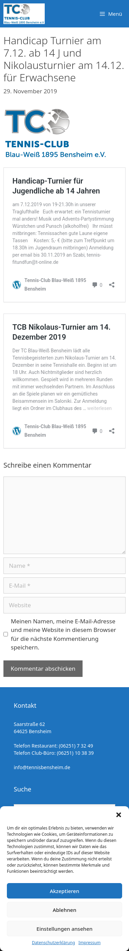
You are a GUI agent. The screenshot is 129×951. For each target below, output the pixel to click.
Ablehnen (64, 909)
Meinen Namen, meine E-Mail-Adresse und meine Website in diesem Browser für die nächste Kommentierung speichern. (63, 634)
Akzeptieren (64, 891)
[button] (118, 814)
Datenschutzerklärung (53, 943)
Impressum (89, 943)
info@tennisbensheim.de (42, 767)
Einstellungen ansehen (64, 928)
